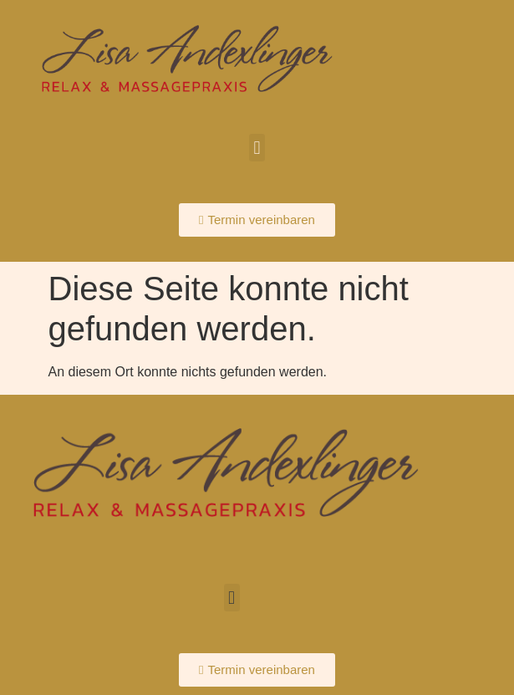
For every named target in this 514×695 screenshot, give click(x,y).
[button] (257, 147)
